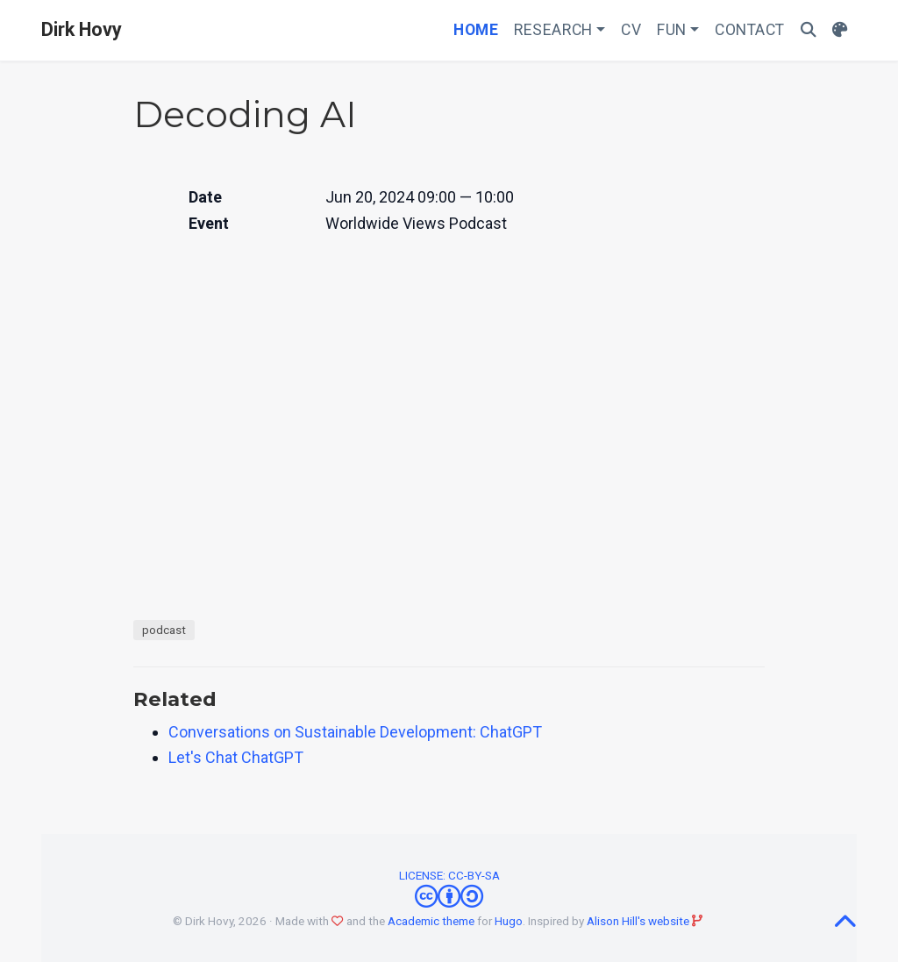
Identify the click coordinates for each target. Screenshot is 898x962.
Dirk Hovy (81, 29)
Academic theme (431, 921)
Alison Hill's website (638, 921)
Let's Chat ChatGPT (235, 757)
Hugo (509, 921)
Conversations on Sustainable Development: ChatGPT (355, 732)
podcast (164, 630)
